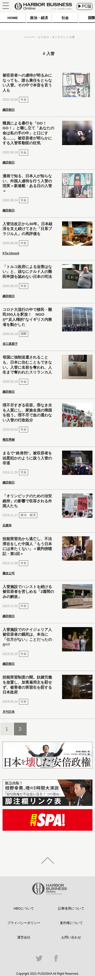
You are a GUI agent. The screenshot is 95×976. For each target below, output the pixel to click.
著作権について (71, 923)
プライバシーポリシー (23, 923)
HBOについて (24, 908)
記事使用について (71, 908)
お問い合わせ (71, 937)
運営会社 (23, 937)
